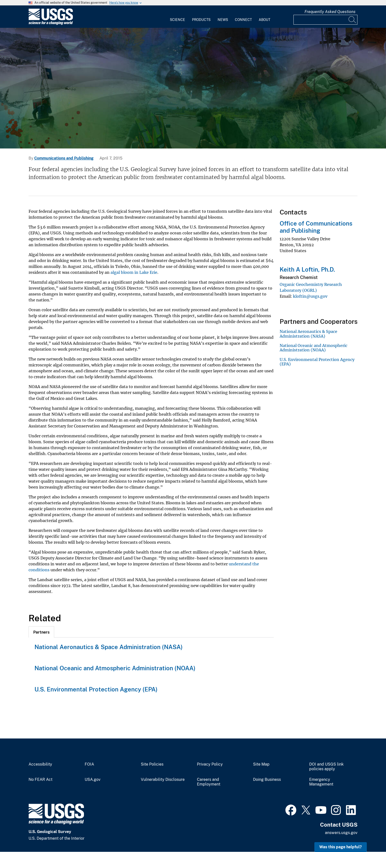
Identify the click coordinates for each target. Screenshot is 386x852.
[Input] (325, 20)
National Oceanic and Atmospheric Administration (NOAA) (114, 668)
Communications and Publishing (64, 158)
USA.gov (92, 779)
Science (177, 20)
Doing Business (267, 779)
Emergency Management (321, 781)
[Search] (352, 20)
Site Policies (152, 764)
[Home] (51, 23)
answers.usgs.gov (341, 832)
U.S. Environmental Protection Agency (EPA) (96, 689)
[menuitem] (177, 16)
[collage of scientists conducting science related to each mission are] (193, 88)
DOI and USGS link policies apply (326, 766)
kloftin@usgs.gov (310, 296)
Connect (243, 20)
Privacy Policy (210, 764)
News (223, 20)
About (264, 20)
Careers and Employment (208, 781)
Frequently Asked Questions (330, 11)
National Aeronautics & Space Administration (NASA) (108, 646)
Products (201, 20)
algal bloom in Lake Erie (134, 272)
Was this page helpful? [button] (340, 847)
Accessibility (40, 764)
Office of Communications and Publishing (316, 227)
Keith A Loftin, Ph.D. (307, 269)
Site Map (261, 764)
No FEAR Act (40, 779)
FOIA (89, 764)
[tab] (41, 632)
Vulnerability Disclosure (163, 779)
